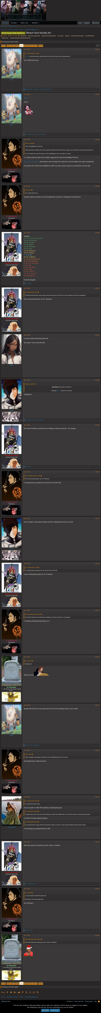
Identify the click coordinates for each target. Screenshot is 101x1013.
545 (25, 45)
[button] (18, 23)
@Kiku (26, 98)
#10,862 (97, 94)
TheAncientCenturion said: (33, 476)
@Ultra (28, 56)
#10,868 (97, 380)
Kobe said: (29, 661)
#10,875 (97, 705)
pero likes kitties (90, 35)
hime (12, 365)
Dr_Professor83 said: (32, 53)
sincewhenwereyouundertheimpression (20, 38)
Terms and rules (78, 1001)
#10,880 (97, 935)
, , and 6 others (39, 89)
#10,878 (97, 842)
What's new (24, 23)
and (35, 420)
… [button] (10, 45)
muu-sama (60, 35)
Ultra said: (28, 190)
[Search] (95, 23)
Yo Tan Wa (12, 827)
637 (36, 45)
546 (29, 45)
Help (95, 1001)
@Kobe (59, 390)
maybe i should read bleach (49, 35)
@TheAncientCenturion (32, 161)
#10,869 (97, 425)
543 (17, 45)
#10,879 (97, 888)
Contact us (70, 1001)
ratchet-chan (5, 38)
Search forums (13, 26)
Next (40, 45)
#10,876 (97, 750)
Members (35, 23)
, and (36, 134)
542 (14, 45)
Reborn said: (29, 143)
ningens (67, 35)
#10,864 (97, 186)
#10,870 (97, 472)
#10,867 (97, 335)
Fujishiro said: (29, 384)
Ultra (12, 80)
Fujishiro (4, 35)
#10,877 (97, 797)
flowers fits (23, 35)
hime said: (28, 892)
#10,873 (97, 610)
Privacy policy (89, 1001)
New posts (4, 26)
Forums (5, 23)
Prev (3, 45)
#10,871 (97, 518)
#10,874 (97, 657)
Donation (14, 23)
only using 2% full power (77, 35)
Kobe (12, 410)
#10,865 (97, 233)
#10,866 (97, 288)
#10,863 (97, 139)
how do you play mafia (34, 35)
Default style (5, 1001)
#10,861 (97, 49)
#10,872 (97, 563)
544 (21, 45)
